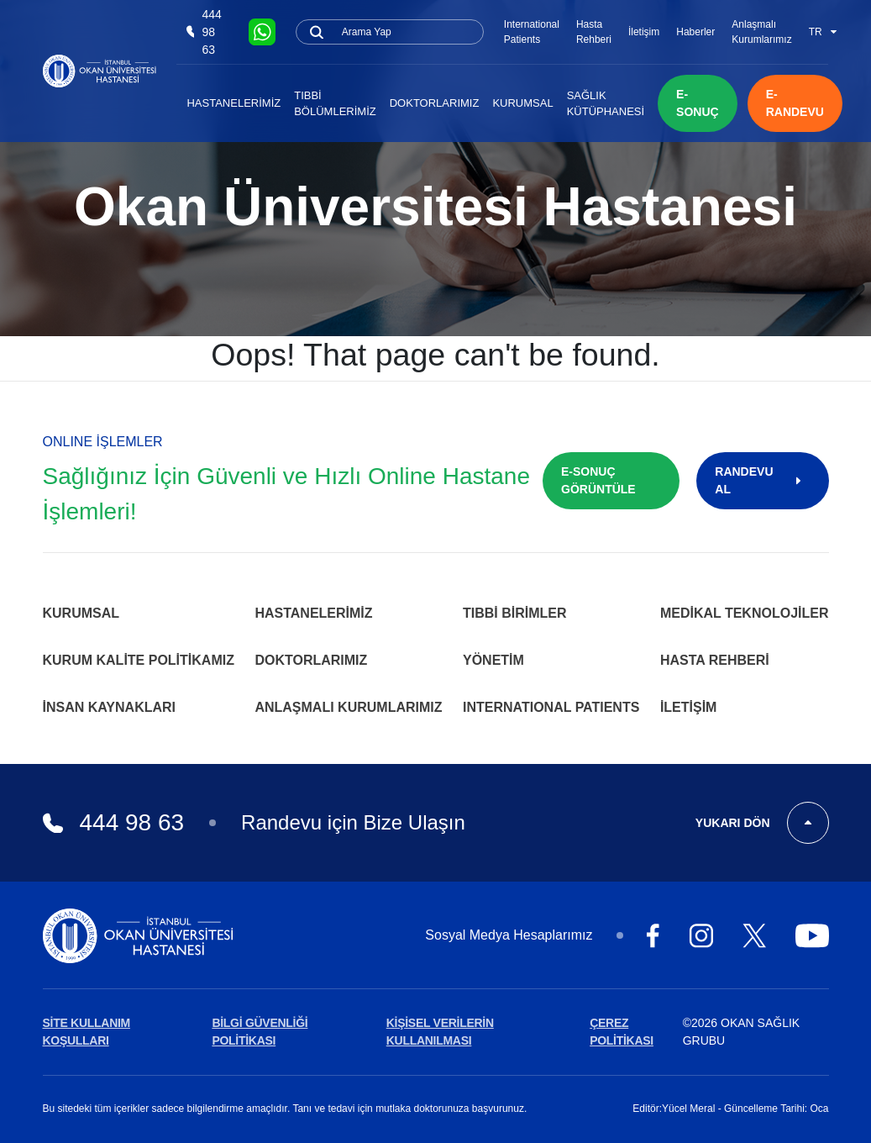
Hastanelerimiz (233, 103)
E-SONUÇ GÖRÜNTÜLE (598, 480)
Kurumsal (522, 103)
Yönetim (493, 660)
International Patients (531, 31)
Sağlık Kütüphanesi (605, 104)
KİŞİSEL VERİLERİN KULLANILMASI (440, 1031)
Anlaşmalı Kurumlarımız (761, 31)
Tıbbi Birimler (515, 613)
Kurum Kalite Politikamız (138, 660)
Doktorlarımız (435, 103)
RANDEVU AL (762, 480)
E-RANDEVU (795, 103)
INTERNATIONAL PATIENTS (551, 707)
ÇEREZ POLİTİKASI (621, 1031)
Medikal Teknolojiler (744, 613)
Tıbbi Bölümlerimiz (335, 104)
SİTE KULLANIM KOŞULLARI (86, 1031)
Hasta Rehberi (593, 31)
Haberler (695, 32)
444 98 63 (203, 32)
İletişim (643, 32)
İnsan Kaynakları (109, 707)
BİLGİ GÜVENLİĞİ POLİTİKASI (259, 1031)
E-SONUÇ (697, 103)
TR (823, 32)
